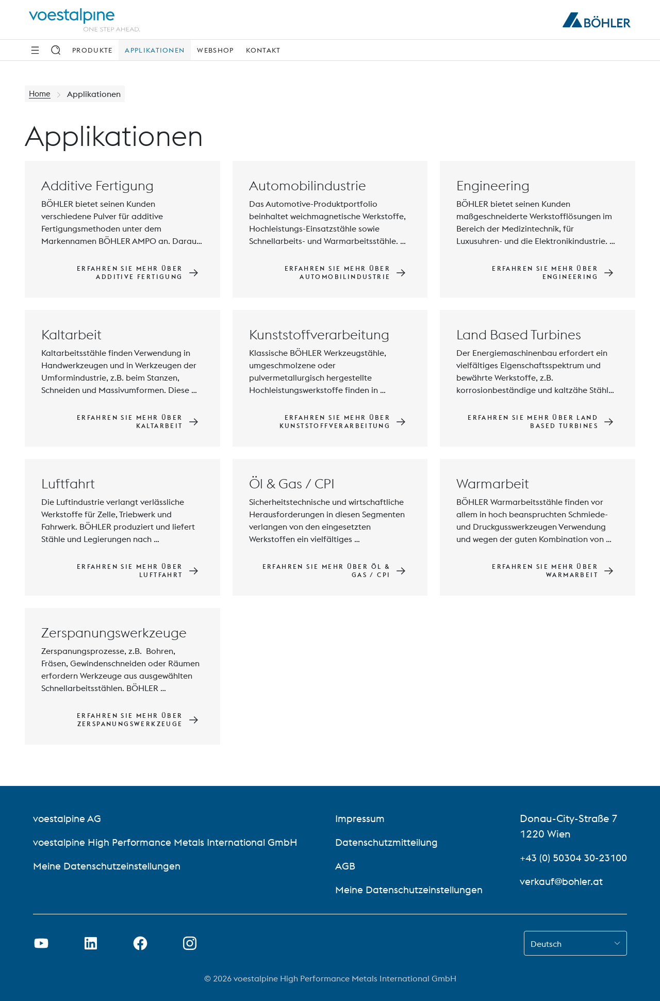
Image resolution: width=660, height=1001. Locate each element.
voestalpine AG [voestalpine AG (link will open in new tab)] (68, 818)
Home (40, 94)
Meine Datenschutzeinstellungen (110, 865)
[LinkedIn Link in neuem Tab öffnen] (90, 943)
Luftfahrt (68, 483)
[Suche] (55, 50)
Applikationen (155, 50)
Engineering (493, 185)
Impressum (357, 818)
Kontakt (263, 50)
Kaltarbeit (71, 334)
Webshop (215, 50)
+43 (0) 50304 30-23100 (569, 857)
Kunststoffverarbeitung (319, 334)
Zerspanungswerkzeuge (114, 632)
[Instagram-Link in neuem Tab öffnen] (190, 943)
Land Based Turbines (518, 334)
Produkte (92, 50)
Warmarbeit (492, 483)
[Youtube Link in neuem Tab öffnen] (41, 943)
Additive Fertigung (97, 185)
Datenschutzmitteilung (386, 841)
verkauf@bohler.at (554, 881)
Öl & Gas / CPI (292, 483)
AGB (342, 865)
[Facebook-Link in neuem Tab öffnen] (140, 943)
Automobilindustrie (307, 185)
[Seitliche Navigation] (35, 50)
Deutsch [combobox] (546, 944)
